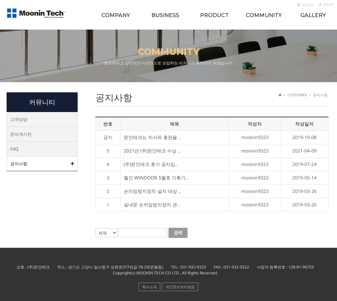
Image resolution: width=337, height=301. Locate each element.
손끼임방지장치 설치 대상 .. (152, 191)
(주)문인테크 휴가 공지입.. (151, 164)
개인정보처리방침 (180, 286)
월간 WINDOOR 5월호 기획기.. (156, 178)
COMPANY (115, 15)
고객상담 (18, 119)
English (305, 4)
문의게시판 (21, 134)
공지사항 (18, 164)
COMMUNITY (264, 15)
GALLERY (313, 15)
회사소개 (149, 286)
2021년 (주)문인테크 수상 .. (152, 151)
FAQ (14, 149)
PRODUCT (214, 15)
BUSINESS (165, 15)
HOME (326, 4)
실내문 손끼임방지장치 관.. (152, 205)
